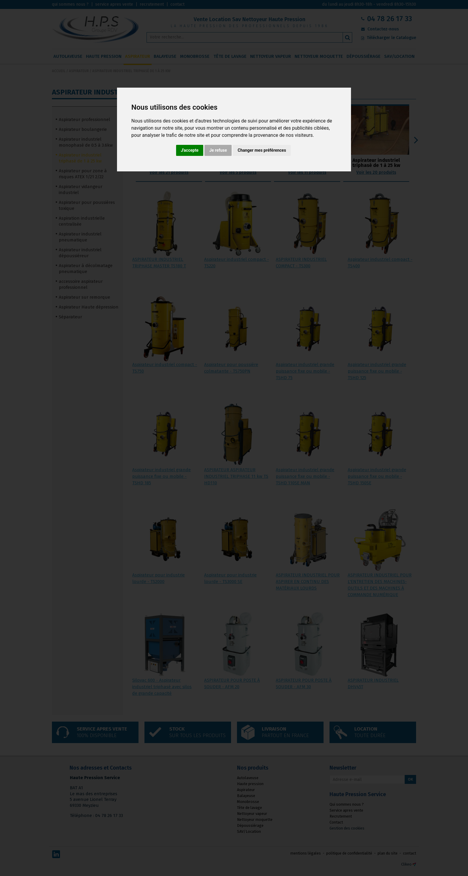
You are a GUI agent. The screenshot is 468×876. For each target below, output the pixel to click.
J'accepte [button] (190, 150)
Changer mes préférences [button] (262, 150)
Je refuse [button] (218, 150)
